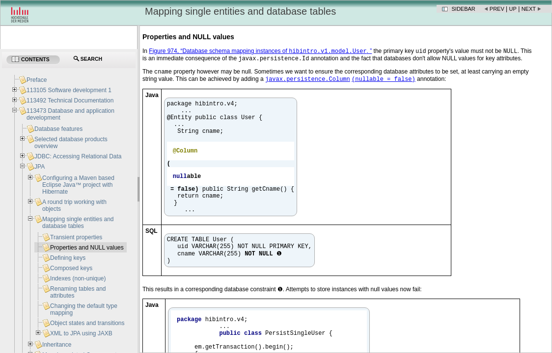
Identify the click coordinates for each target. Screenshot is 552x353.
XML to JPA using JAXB (81, 333)
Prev (497, 9)
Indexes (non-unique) (78, 278)
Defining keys (67, 257)
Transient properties (76, 237)
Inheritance (56, 344)
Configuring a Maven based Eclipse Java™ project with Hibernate (78, 185)
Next (529, 9)
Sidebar (463, 9)
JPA (39, 166)
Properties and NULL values (87, 247)
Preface (37, 79)
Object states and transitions (87, 323)
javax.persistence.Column (307, 82)
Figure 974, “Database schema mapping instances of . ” (260, 52)
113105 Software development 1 (69, 90)
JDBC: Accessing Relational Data (77, 156)
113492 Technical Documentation (70, 100)
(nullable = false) (383, 82)
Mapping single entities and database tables (77, 222)
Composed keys (71, 268)
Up (513, 9)
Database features (58, 129)
